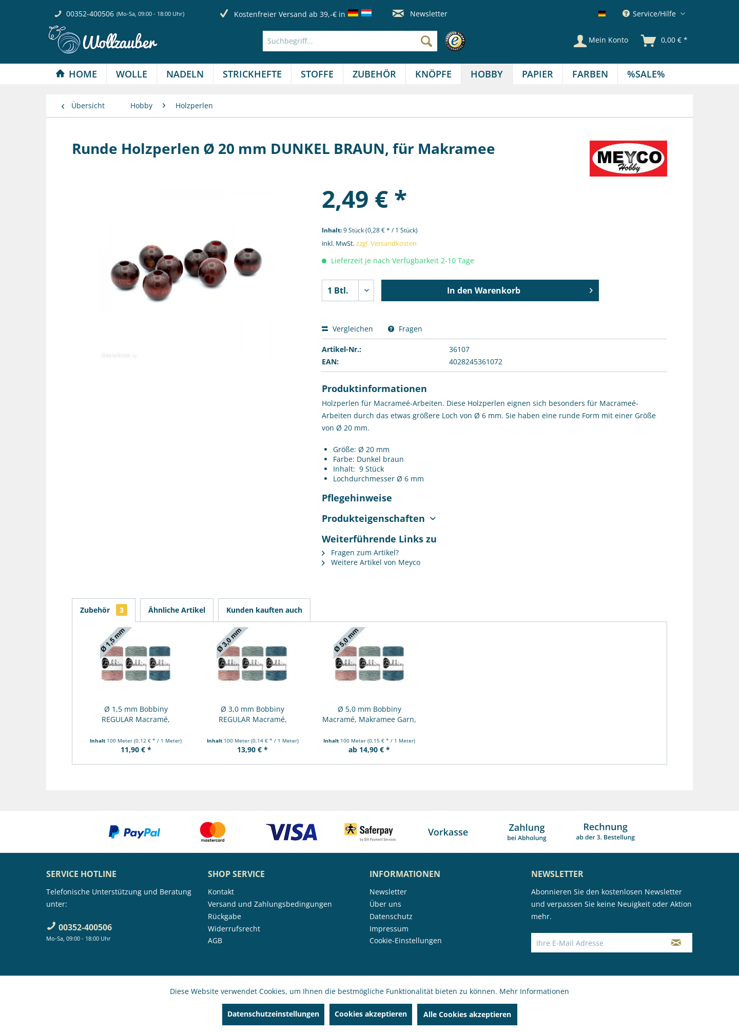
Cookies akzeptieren (371, 1014)
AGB (215, 940)
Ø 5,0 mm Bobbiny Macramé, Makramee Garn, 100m (369, 714)
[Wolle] (132, 74)
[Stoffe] (317, 74)
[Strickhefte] (252, 74)
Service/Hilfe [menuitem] (650, 13)
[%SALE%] (646, 74)
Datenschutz (391, 916)
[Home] (76, 74)
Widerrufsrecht (234, 928)
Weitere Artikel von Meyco (371, 562)
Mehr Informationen (534, 991)
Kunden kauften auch (264, 610)
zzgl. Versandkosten (386, 243)
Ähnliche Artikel (176, 610)
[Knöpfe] (433, 74)
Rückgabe (224, 916)
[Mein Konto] (601, 41)
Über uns (385, 904)
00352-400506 (90, 13)
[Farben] (590, 74)
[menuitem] (367, 41)
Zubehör (103, 610)
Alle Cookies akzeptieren (467, 1014)
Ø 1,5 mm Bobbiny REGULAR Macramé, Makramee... (136, 714)
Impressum (389, 928)
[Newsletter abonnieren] (676, 942)
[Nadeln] (185, 74)
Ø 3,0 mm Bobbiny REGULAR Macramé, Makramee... (253, 714)
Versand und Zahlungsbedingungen (270, 904)
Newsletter (420, 13)
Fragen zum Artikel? (360, 552)
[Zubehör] (374, 74)
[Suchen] (426, 41)
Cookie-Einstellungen (405, 940)
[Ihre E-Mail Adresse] (595, 942)
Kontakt (221, 891)
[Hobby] (486, 74)
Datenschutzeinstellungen (273, 1014)
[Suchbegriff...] (350, 41)
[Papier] (537, 74)
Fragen (405, 329)
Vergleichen (347, 329)
